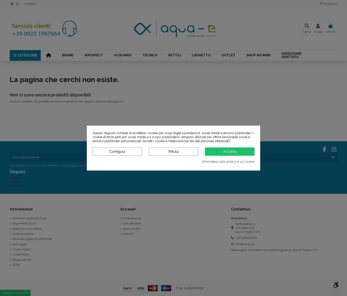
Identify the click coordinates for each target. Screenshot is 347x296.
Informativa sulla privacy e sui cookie (228, 161)
